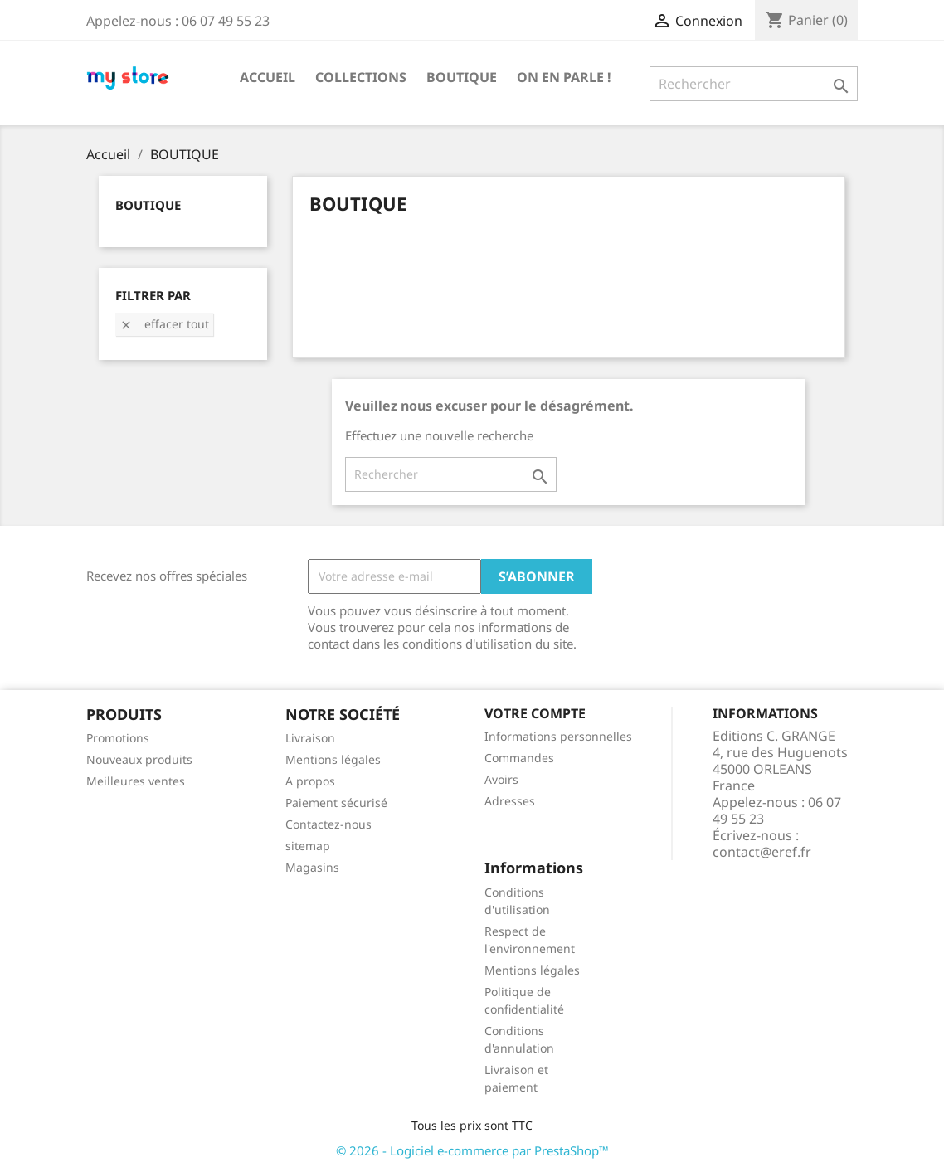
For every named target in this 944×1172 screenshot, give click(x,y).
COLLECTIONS (360, 77)
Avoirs (501, 779)
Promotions (117, 738)
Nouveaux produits (139, 759)
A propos (310, 781)
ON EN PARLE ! (564, 77)
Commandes (519, 758)
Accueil (267, 77)
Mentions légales (333, 759)
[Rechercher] (754, 83)
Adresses (509, 801)
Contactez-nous (328, 824)
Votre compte (535, 713)
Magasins (312, 867)
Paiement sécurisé (336, 802)
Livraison (310, 738)
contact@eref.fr (762, 852)
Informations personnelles (558, 736)
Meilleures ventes (135, 781)
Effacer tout (164, 324)
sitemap (307, 845)
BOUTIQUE (461, 77)
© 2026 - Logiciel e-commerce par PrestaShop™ (472, 1150)
